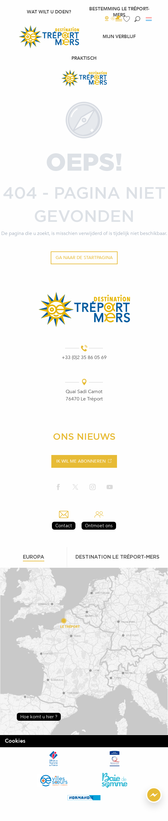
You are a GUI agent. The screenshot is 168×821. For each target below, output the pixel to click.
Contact (63, 525)
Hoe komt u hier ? (38, 716)
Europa (33, 557)
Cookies (15, 741)
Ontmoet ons (99, 525)
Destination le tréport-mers (117, 557)
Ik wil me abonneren (81, 461)
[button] (137, 19)
